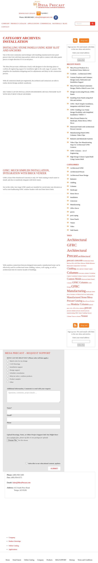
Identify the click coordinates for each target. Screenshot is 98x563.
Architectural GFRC (77, 168)
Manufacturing (75, 205)
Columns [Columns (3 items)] (72, 272)
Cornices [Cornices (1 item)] (84, 276)
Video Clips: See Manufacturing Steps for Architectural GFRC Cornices (81, 144)
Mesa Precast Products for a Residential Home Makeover (79, 69)
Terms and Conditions (85, 560)
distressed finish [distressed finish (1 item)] (86, 279)
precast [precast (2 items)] (87, 307)
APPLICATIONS (33, 23)
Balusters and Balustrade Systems (81, 139)
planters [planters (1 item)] (82, 308)
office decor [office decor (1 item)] (76, 308)
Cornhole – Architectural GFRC (80, 74)
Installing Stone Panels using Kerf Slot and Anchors (81, 99)
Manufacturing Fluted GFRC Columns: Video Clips (79, 134)
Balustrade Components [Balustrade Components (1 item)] (73, 265)
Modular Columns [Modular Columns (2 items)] (80, 304)
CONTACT (5, 27)
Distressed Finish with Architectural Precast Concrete (82, 128)
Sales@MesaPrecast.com (21, 483)
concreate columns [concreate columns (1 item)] (84, 273)
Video (72, 226)
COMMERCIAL (45, 23)
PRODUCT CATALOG (18, 23)
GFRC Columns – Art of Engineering (78, 152)
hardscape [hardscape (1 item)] (88, 291)
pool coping (74, 215)
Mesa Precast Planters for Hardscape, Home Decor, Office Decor (80, 120)
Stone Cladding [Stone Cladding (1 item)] (83, 313)
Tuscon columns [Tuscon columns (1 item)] (76, 316)
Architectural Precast (77, 172)
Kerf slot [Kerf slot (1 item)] (83, 294)
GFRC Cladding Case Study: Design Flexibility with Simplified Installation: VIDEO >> (81, 112)
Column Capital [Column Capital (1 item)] (88, 269)
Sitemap (72, 560)
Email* (9, 415)
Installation (74, 197)
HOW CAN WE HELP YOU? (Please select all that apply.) (27, 358)
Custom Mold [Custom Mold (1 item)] (91, 276)
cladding (73, 183)
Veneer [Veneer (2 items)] (84, 316)
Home (8, 560)
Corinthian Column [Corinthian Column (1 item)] (76, 276)
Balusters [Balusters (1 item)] (92, 263)
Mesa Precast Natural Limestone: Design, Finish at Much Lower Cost (82, 87)
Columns (73, 186)
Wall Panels (74, 230)
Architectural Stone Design (79, 175)
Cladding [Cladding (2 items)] (71, 268)
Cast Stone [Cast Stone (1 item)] (83, 265)
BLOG (65, 23)
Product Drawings (15, 541)
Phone (9, 423)
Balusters (73, 179)
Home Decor (74, 194)
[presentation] (26, 453)
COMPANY (6, 23)
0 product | (44, 13)
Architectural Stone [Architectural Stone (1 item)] (88, 260)
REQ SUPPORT (60, 560)
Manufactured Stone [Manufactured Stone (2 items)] (77, 297)
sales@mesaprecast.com (43, 17)
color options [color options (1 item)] (79, 269)
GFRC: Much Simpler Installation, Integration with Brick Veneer (26, 172)
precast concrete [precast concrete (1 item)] (80, 310)
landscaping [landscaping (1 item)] (90, 294)
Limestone (73, 201)
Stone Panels (74, 219)
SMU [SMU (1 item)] (76, 313)
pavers (72, 212)
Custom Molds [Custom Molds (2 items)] (74, 279)
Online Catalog (14, 546)
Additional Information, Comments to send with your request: (29, 389)
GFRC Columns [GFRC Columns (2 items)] (80, 282)
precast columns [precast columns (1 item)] (71, 310)
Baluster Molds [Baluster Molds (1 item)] (85, 263)
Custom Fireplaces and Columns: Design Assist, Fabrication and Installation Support (81, 79)
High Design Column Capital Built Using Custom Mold (81, 158)
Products (49, 560)
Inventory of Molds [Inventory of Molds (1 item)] (75, 294)
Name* (9, 408)
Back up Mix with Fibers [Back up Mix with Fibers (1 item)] (74, 263)
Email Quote (17, 560)
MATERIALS (57, 23)
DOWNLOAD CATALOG (27, 13)
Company (12, 537)
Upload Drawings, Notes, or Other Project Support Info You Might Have (32, 435)
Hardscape (73, 190)
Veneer (72, 223)
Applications (13, 549)
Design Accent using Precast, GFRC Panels (82, 93)
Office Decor (74, 208)
